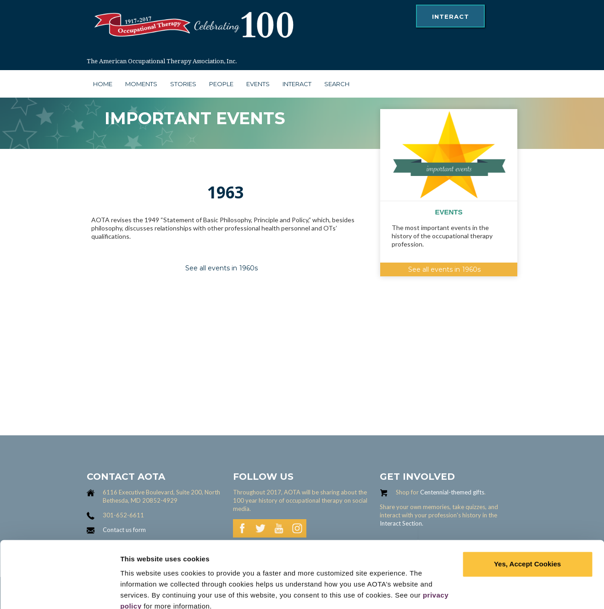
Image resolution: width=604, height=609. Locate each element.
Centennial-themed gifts (452, 492)
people (221, 84)
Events (258, 84)
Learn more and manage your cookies (183, 591)
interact (450, 16)
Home (102, 84)
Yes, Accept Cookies (527, 523)
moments (141, 84)
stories (183, 84)
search (336, 84)
